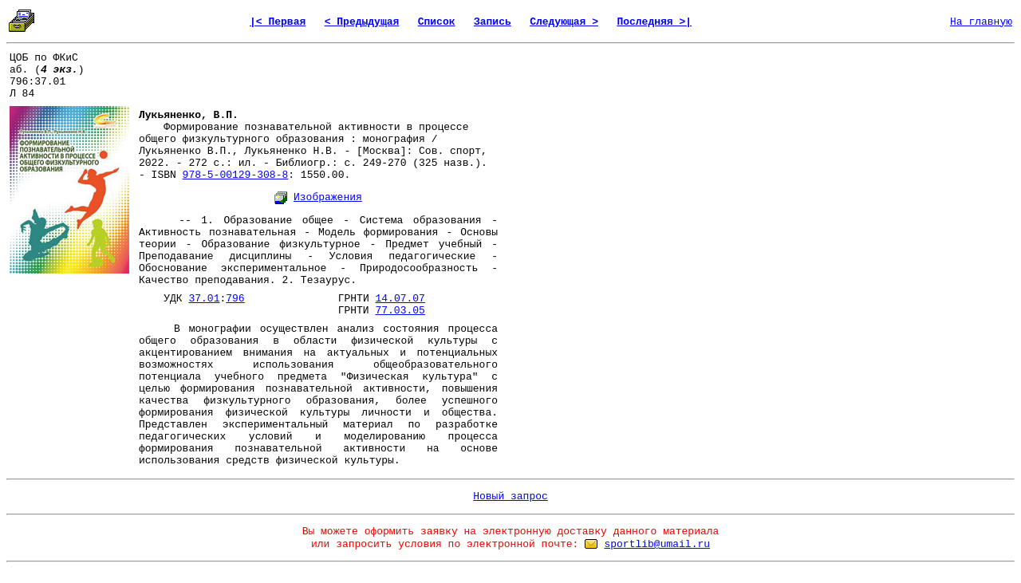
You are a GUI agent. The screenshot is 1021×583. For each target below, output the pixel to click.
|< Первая (278, 22)
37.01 (203, 299)
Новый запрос (510, 496)
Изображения (328, 197)
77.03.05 (399, 311)
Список (436, 22)
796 (235, 299)
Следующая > (564, 22)
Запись (492, 22)
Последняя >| (654, 22)
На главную (981, 22)
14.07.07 (399, 299)
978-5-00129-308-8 (236, 175)
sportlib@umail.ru (657, 544)
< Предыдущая (362, 22)
